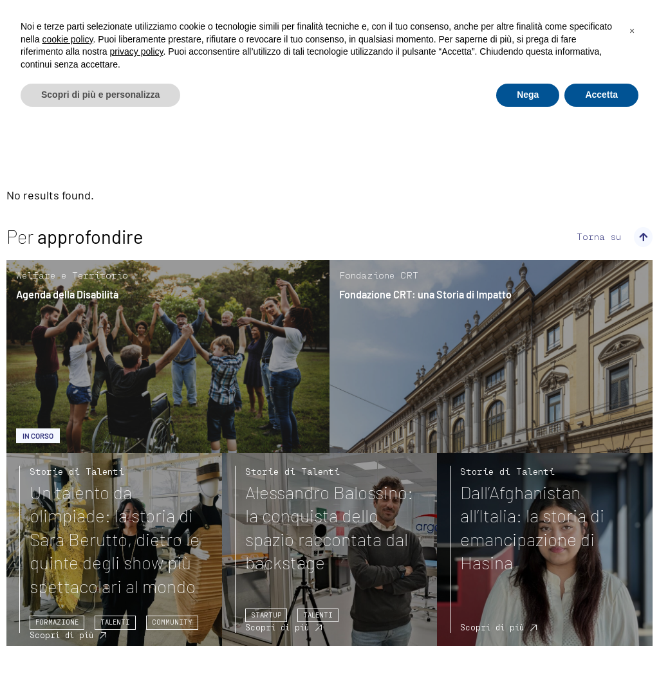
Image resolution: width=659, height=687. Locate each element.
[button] (632, 31)
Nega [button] (528, 94)
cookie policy (67, 39)
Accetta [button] (601, 94)
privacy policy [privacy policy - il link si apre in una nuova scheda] (136, 51)
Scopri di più (61, 635)
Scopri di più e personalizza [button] (100, 94)
